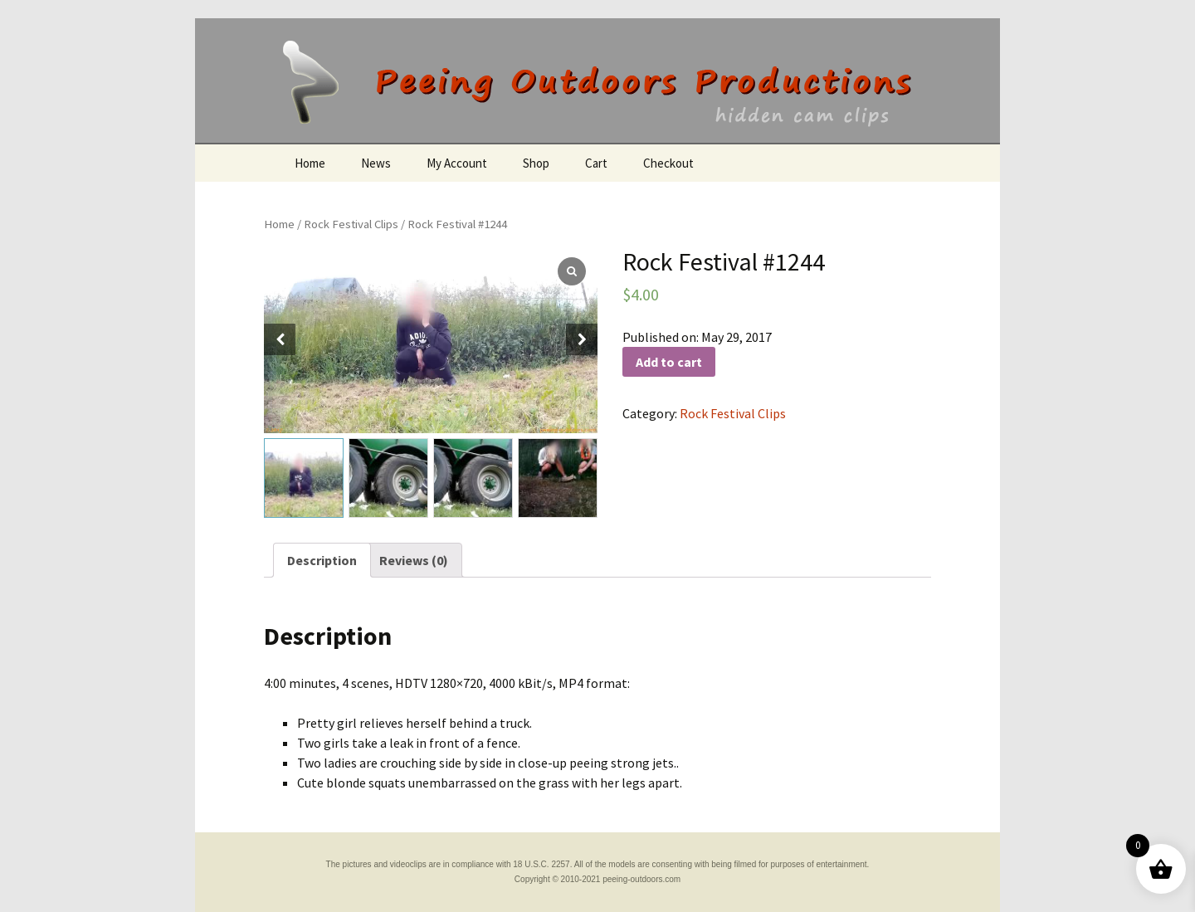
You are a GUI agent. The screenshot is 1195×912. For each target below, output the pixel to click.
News (376, 163)
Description (322, 560)
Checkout (668, 163)
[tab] (322, 560)
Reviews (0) (413, 560)
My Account (457, 163)
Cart (596, 163)
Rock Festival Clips (351, 224)
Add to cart (669, 362)
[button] (582, 339)
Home (310, 163)
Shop (536, 163)
